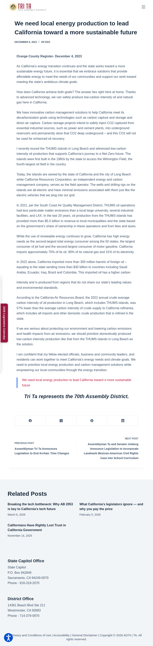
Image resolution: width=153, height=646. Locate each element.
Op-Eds (45, 42)
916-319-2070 (29, 583)
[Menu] (143, 7)
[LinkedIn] (122, 421)
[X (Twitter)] (61, 421)
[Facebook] (30, 421)
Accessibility (61, 635)
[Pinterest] (91, 421)
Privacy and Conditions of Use (31, 635)
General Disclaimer (84, 635)
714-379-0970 (29, 615)
